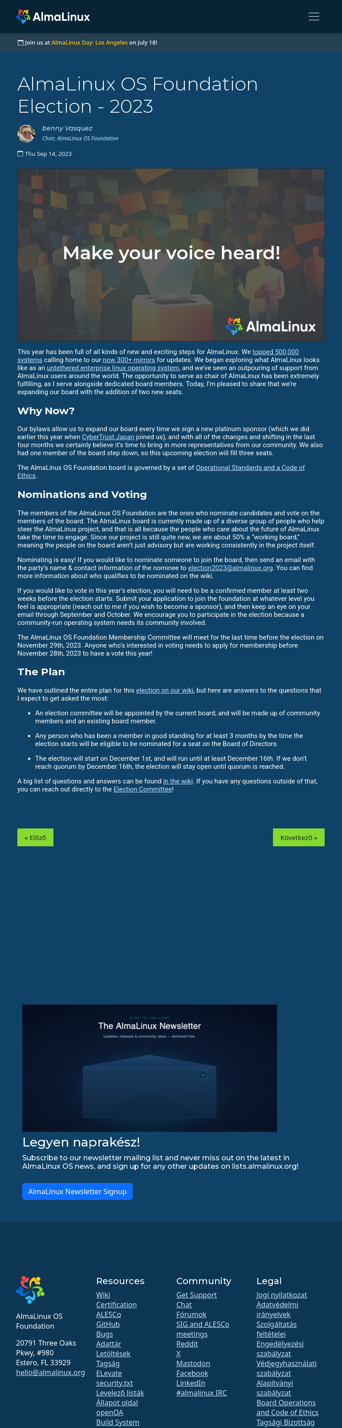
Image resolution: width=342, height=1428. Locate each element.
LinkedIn (190, 1383)
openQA (109, 1412)
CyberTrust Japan (108, 437)
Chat (184, 1305)
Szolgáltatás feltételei (276, 1329)
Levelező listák (120, 1393)
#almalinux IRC (201, 1393)
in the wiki (178, 781)
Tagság (108, 1363)
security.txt (114, 1383)
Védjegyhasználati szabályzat (286, 1368)
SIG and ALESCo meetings (202, 1329)
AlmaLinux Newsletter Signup (77, 1191)
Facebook (192, 1373)
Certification (116, 1305)
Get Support (196, 1295)
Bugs (104, 1334)
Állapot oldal (117, 1403)
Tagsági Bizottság (285, 1422)
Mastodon (193, 1363)
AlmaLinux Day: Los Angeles (90, 42)
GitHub (108, 1324)
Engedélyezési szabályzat (280, 1349)
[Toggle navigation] (314, 16)
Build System (117, 1422)
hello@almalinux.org (50, 1372)
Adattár (108, 1344)
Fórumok (191, 1314)
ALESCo (108, 1314)
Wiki (103, 1295)
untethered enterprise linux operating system (113, 368)
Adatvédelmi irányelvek (277, 1309)
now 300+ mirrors (129, 360)
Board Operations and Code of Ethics (287, 1407)
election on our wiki (165, 690)
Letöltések (113, 1354)
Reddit (187, 1344)
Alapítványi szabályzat (274, 1388)
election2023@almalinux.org (230, 568)
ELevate (109, 1373)
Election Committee (143, 789)
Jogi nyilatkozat (281, 1295)
